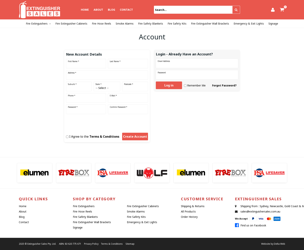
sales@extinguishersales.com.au (260, 211)
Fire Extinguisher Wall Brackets (210, 23)
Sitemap (130, 243)
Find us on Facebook (250, 225)
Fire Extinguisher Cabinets (71, 23)
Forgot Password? (224, 85)
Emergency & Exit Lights (249, 23)
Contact (126, 9)
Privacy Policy (91, 243)
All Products (188, 211)
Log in (168, 85)
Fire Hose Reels (101, 23)
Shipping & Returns (193, 206)
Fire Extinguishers (37, 23)
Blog (111, 9)
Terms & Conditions (104, 136)
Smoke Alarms (125, 23)
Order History (189, 217)
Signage (273, 23)
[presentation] (90, 122)
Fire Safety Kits (177, 23)
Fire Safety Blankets (150, 23)
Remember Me (196, 85)
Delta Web (279, 243)
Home (85, 9)
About (98, 9)
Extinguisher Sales (37, 243)
